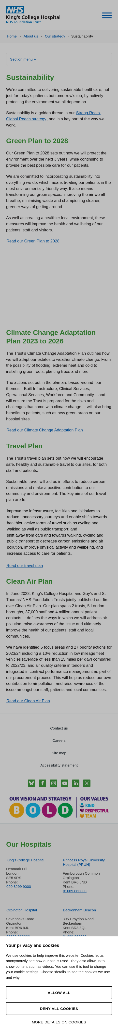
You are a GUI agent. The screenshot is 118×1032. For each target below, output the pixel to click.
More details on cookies (59, 1022)
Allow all (59, 993)
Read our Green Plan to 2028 (32, 241)
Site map (59, 753)
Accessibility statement (59, 765)
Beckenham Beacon (79, 910)
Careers (58, 740)
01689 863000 (75, 891)
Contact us (59, 728)
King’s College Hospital (25, 860)
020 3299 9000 (18, 886)
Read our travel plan (24, 565)
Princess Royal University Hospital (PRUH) (84, 862)
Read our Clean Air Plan (28, 701)
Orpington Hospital (21, 910)
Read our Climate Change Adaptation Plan (44, 430)
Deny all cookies (59, 1009)
